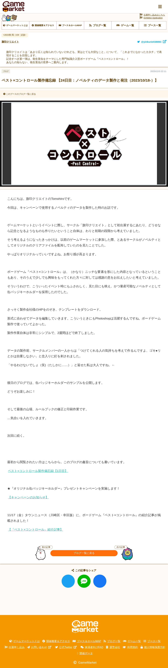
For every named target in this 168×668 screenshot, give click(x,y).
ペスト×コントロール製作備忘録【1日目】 (38, 471)
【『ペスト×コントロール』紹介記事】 (35, 529)
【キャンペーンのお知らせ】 (28, 497)
